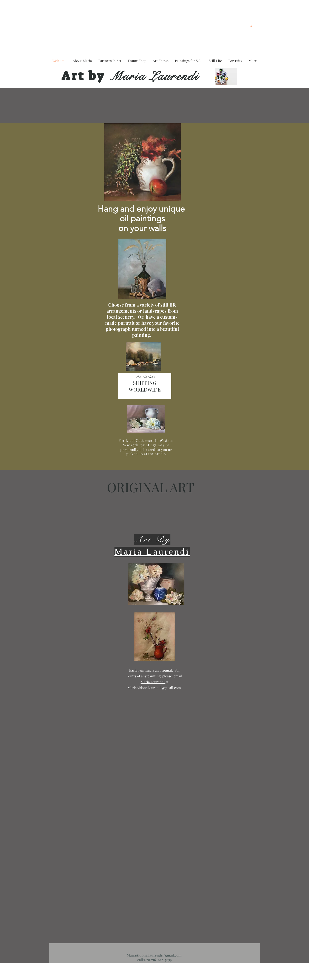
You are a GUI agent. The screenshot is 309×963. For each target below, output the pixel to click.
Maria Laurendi (152, 76)
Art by (83, 76)
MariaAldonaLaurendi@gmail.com (154, 687)
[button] (251, 26)
